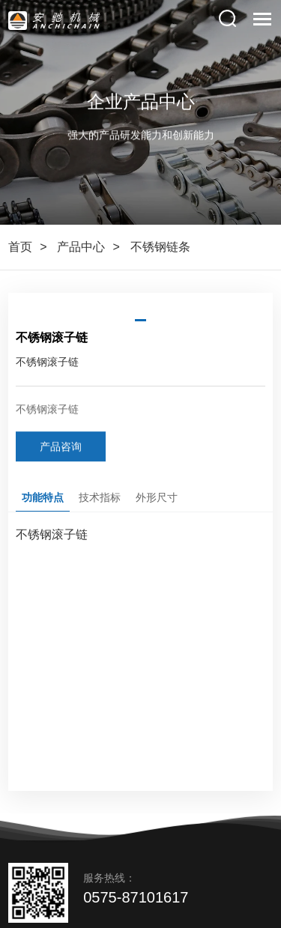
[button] (140, 320)
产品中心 (81, 246)
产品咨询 (61, 448)
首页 (20, 246)
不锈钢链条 (160, 246)
